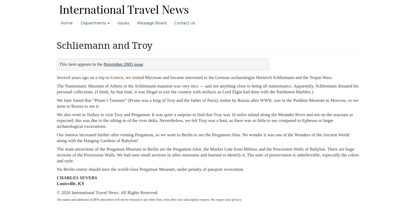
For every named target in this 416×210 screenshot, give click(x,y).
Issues (123, 23)
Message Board (151, 23)
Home (67, 23)
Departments (95, 23)
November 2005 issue (123, 64)
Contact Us (184, 23)
